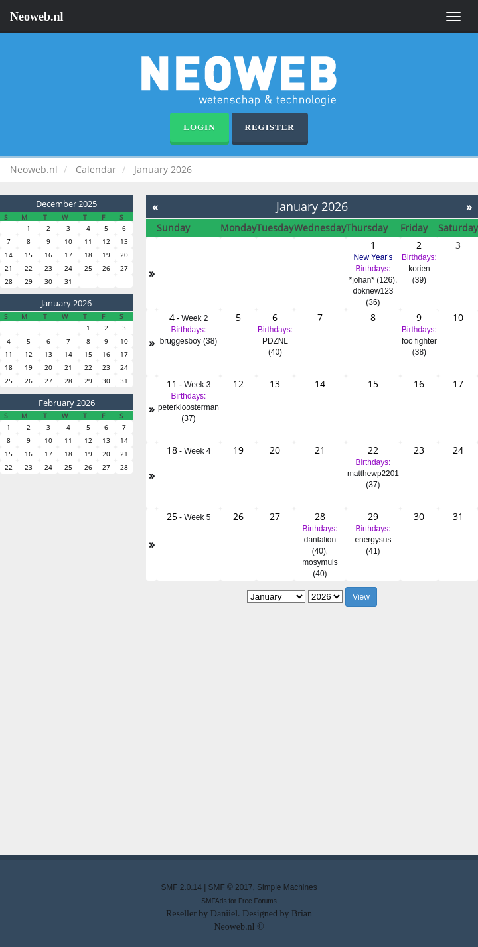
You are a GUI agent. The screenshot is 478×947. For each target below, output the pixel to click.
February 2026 (67, 403)
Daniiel (224, 913)
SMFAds (213, 901)
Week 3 (197, 384)
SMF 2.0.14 (181, 887)
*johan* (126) (372, 279)
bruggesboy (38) (189, 341)
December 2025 (66, 204)
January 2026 (66, 303)
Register (270, 127)
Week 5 (197, 517)
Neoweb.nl (37, 16)
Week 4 (197, 451)
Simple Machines (287, 887)
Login (199, 127)
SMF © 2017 (230, 887)
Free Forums (257, 901)
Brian (301, 913)
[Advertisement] (189, 733)
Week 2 (194, 318)
